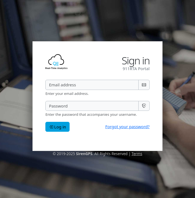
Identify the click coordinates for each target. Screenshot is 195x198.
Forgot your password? (127, 126)
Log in (57, 127)
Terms (136, 153)
